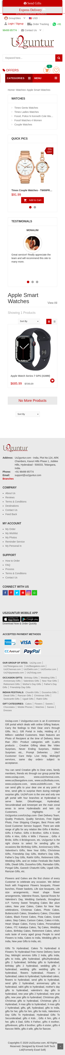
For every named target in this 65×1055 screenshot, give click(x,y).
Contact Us (11, 510)
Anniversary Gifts (12, 680)
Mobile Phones (25, 707)
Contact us (29, 30)
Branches (8, 478)
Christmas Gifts (42, 695)
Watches (20, 89)
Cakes (28, 703)
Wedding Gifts (48, 677)
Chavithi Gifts (32, 692)
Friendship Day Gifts (20, 687)
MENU (37, 78)
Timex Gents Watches (26, 107)
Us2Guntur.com (48, 669)
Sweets (49, 703)
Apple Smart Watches (38, 89)
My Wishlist (11, 533)
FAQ (7, 565)
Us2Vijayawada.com (13, 672)
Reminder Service (15, 541)
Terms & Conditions (15, 501)
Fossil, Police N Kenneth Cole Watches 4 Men (39, 116)
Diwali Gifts (9, 695)
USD (33, 18)
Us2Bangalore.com (35, 666)
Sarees (50, 707)
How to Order (12, 560)
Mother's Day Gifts (32, 684)
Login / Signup (14, 23)
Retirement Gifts (11, 684)
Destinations (12, 505)
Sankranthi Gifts (11, 699)
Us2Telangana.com (13, 666)
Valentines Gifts (31, 680)
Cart (46, 70)
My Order (10, 529)
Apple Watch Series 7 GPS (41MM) (30, 375)
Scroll (60, 1046)
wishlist (56, 70)
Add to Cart (35, 200)
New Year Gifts (49, 680)
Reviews (10, 497)
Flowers (39, 703)
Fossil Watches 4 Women (28, 120)
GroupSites (12, 18)
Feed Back (11, 514)
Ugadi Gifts (27, 699)
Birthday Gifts (31, 677)
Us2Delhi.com (31, 669)
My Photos (11, 537)
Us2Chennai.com (12, 669)
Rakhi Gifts (41, 699)
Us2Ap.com (35, 662)
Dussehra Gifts (49, 692)
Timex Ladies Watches (26, 112)
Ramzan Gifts (24, 695)
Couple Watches (23, 124)
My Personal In (13, 545)
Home (11, 89)
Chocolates (9, 707)
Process (9, 569)
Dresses (7, 710)
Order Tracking (38, 24)
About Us (10, 493)
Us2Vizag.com (34, 672)
